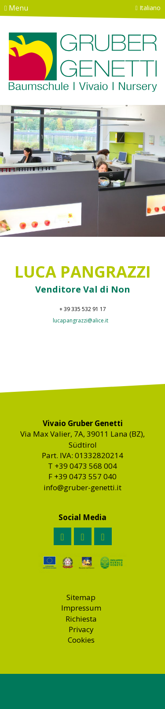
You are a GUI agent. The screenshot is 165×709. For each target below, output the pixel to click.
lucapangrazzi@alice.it (80, 320)
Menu (16, 8)
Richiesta (81, 619)
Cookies (81, 640)
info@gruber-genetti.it (82, 487)
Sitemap (80, 597)
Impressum (81, 608)
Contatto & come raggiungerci (41, 21)
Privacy (81, 629)
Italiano (148, 8)
